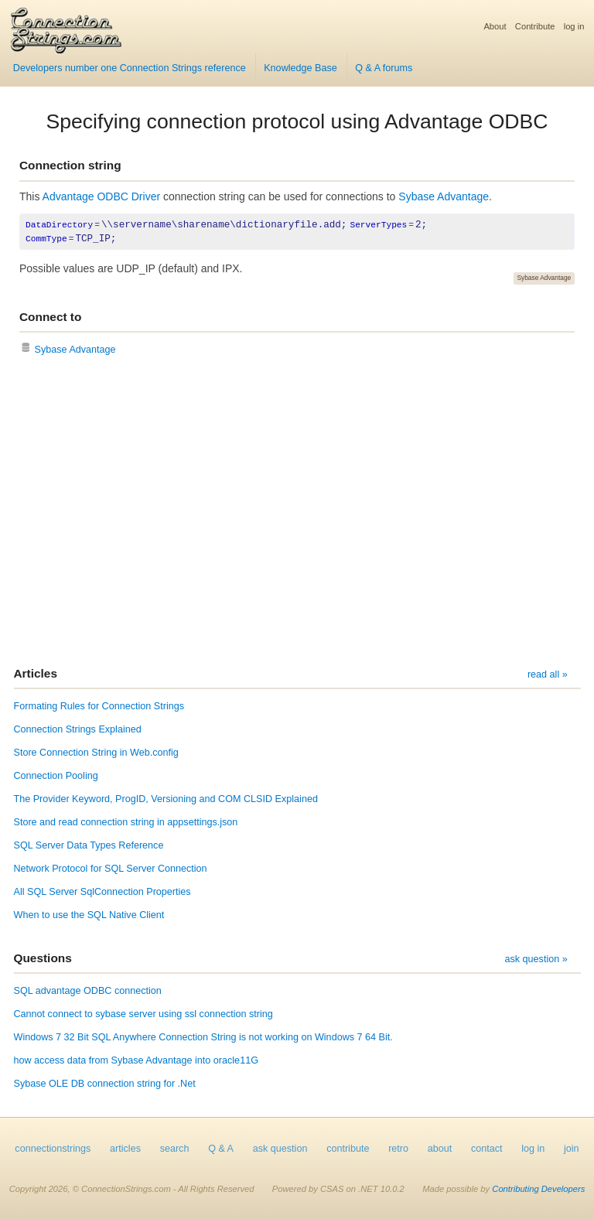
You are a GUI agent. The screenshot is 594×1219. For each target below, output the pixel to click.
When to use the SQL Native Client (89, 915)
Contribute (535, 26)
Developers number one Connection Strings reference (129, 68)
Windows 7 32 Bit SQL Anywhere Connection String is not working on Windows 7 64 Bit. (203, 1037)
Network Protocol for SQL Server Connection (110, 868)
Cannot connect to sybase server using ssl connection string (143, 1014)
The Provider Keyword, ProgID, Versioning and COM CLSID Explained (166, 799)
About (494, 26)
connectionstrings (52, 1148)
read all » (547, 674)
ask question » (535, 959)
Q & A (221, 1148)
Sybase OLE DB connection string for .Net (105, 1083)
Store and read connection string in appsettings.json (126, 822)
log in (574, 26)
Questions (43, 958)
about (440, 1148)
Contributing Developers (538, 1188)
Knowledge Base (300, 68)
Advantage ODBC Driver (102, 196)
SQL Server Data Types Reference (89, 845)
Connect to (50, 316)
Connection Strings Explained (78, 729)
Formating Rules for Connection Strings (99, 706)
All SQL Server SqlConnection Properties (102, 891)
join (571, 1148)
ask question (280, 1148)
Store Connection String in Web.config (96, 752)
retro (398, 1148)
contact (487, 1148)
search (174, 1148)
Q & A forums (383, 68)
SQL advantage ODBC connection (88, 990)
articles (125, 1148)
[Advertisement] (297, 513)
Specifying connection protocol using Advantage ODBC (297, 121)
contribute (347, 1148)
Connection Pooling (56, 775)
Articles (35, 673)
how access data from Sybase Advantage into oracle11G (136, 1060)
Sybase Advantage (443, 196)
